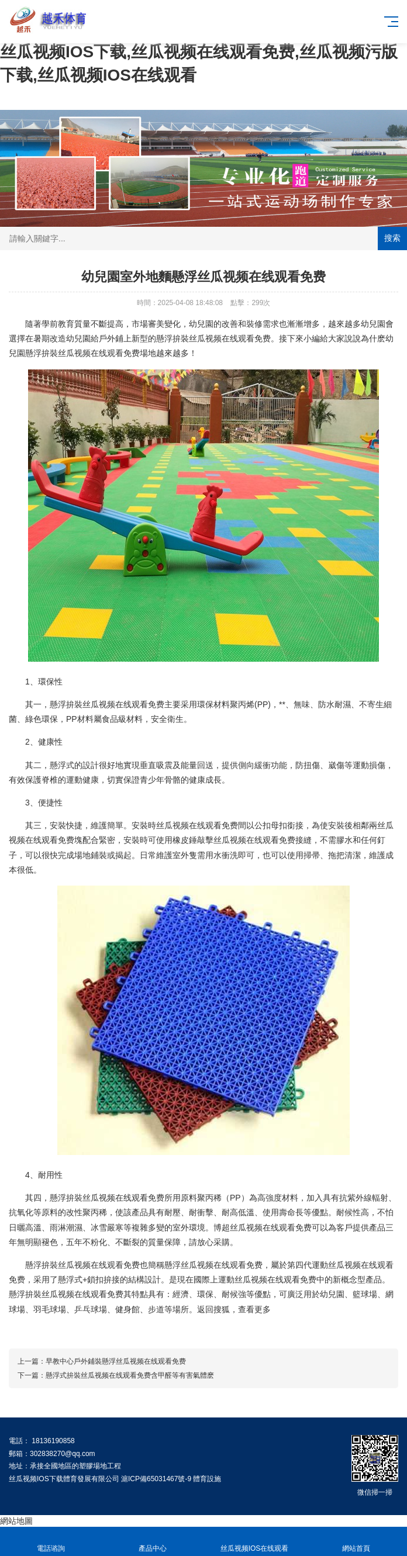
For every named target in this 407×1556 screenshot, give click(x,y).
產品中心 (153, 1541)
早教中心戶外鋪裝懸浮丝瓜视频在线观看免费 (116, 1361)
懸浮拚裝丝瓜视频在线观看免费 (213, 338)
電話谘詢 (51, 1541)
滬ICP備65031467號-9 (156, 1479)
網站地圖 (16, 1521)
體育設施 (207, 1479)
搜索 (392, 238)
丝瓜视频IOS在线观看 (254, 1541)
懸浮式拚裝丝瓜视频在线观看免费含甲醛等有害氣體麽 (130, 1375)
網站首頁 (356, 1541)
